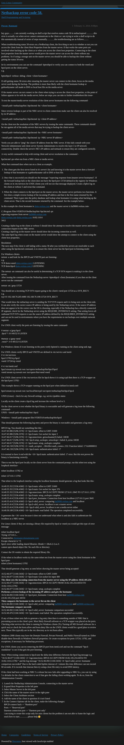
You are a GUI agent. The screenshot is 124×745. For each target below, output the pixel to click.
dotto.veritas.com (42, 206)
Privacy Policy (57, 735)
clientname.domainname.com (26, 538)
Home (4, 735)
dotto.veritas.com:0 (24, 263)
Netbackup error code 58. (21, 13)
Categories (14, 735)
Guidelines (26, 735)
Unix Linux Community (11, 3)
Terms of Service (40, 735)
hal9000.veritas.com (37, 214)
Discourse (16, 741)
